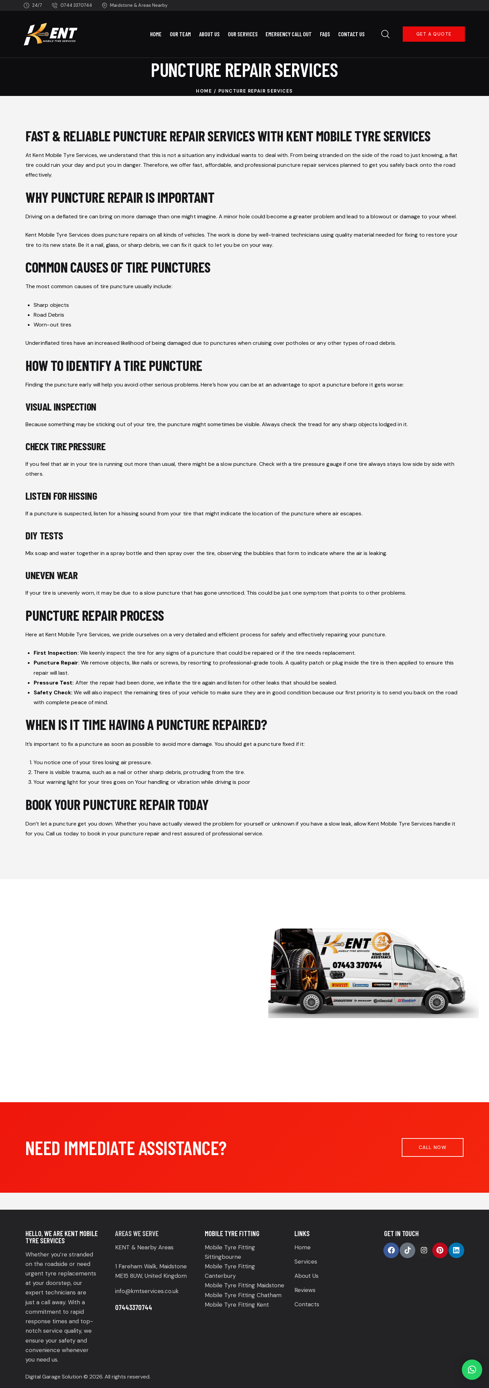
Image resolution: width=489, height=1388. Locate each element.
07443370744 (133, 1307)
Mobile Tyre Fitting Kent (237, 1304)
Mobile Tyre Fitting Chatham (243, 1295)
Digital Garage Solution (53, 1376)
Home (204, 91)
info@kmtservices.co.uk (147, 1291)
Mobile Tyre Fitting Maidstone (244, 1285)
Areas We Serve (137, 1233)
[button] (472, 1370)
